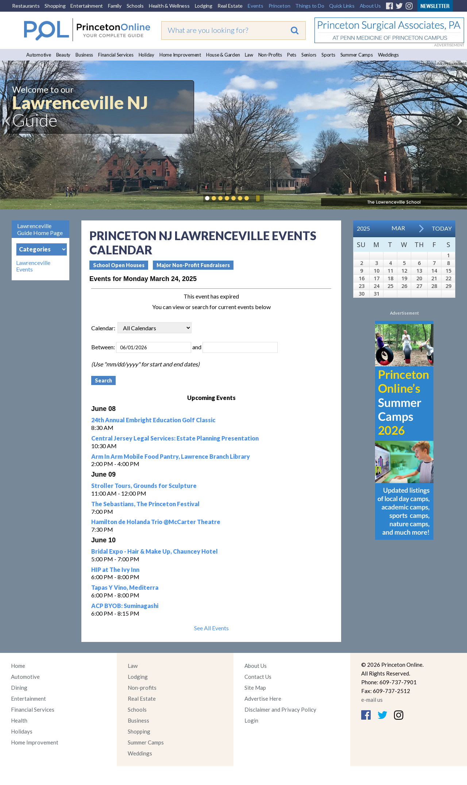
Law (249, 55)
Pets (291, 55)
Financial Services (116, 55)
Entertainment (86, 6)
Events (255, 6)
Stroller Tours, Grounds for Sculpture (144, 485)
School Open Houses (118, 265)
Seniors (308, 55)
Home (18, 665)
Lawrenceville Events (33, 266)
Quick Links (341, 6)
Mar (398, 227)
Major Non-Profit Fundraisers (193, 265)
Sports (328, 55)
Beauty (63, 55)
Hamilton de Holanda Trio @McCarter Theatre (155, 521)
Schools (135, 6)
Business (84, 55)
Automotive (38, 55)
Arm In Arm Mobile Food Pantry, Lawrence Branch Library (170, 456)
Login (251, 720)
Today (442, 228)
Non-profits (142, 687)
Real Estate (230, 6)
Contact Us (257, 676)
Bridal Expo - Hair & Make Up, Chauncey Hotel (154, 551)
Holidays (21, 731)
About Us (370, 6)
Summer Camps (356, 55)
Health (19, 720)
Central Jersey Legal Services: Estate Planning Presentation (175, 438)
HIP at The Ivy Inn (115, 569)
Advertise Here (262, 698)
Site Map (255, 687)
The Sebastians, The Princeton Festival (145, 503)
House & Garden (223, 55)
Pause (257, 198)
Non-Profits (270, 55)
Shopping (55, 6)
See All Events (211, 627)
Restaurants (25, 6)
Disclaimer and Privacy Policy (280, 709)
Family (114, 6)
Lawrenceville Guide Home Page (40, 229)
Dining (19, 687)
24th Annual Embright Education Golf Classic (153, 419)
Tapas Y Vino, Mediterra (124, 587)
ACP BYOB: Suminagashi (124, 605)
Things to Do (309, 6)
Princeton (279, 6)
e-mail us (372, 699)
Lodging (203, 6)
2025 (363, 228)
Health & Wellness (169, 6)
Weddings (388, 55)
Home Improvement (180, 55)
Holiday (146, 55)
